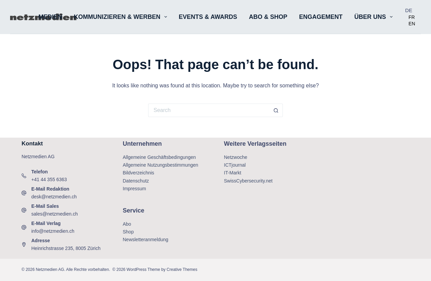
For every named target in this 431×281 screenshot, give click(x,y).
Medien (50, 16)
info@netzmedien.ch (52, 231)
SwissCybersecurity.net (248, 181)
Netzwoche (235, 157)
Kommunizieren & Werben (122, 17)
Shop (128, 231)
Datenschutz (136, 181)
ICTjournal (235, 165)
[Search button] (276, 110)
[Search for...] (208, 110)
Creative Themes (182, 269)
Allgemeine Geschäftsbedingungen (159, 157)
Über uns (374, 17)
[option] (411, 17)
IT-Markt (232, 172)
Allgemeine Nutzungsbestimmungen (160, 165)
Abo (127, 224)
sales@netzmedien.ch (54, 214)
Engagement (320, 16)
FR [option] (411, 17)
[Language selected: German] (413, 17)
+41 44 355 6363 (49, 179)
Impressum (134, 188)
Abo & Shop (268, 16)
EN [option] (411, 23)
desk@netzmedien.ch (54, 196)
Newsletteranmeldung (145, 239)
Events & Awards (208, 16)
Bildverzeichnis (138, 172)
